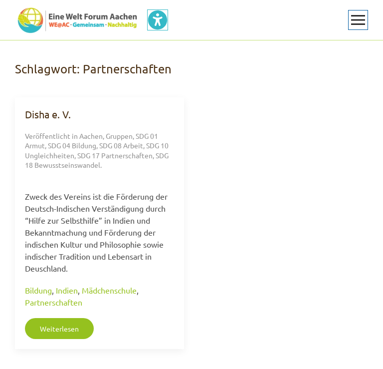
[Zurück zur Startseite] (77, 20)
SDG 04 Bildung (72, 145)
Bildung (38, 290)
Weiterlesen (59, 328)
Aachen (91, 135)
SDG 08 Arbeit (121, 145)
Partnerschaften (53, 302)
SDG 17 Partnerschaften (115, 155)
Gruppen (119, 135)
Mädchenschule (109, 290)
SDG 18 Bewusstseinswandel (97, 160)
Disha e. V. (48, 114)
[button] (358, 20)
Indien (67, 290)
